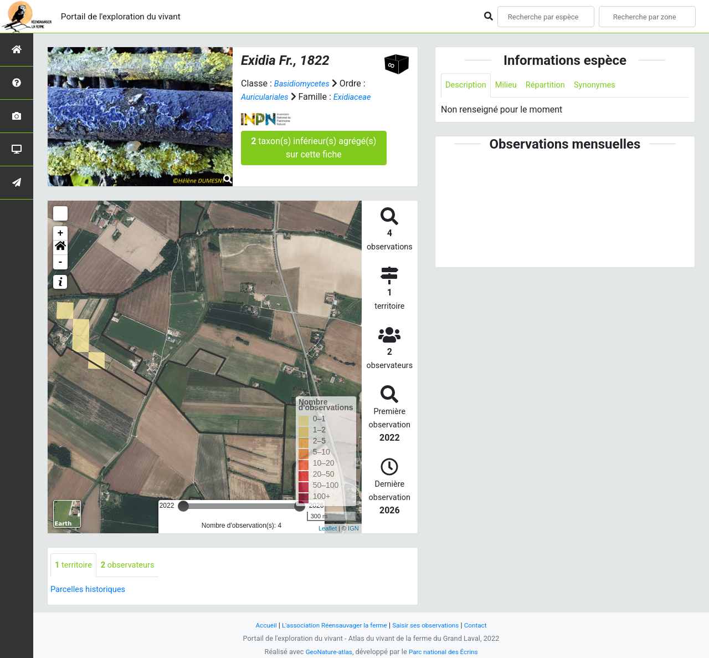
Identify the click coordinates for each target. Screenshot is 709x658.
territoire (75, 565)
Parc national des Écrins (446, 651)
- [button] (61, 262)
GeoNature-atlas (325, 651)
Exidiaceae (358, 96)
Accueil (257, 625)
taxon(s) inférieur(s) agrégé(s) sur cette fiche (313, 148)
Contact (484, 625)
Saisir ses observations (430, 625)
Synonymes (606, 85)
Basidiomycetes (304, 83)
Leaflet (327, 528)
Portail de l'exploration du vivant (131, 16)
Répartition (553, 85)
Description (467, 85)
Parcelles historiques (91, 590)
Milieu (511, 85)
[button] (60, 248)
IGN (353, 528)
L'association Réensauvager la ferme (331, 625)
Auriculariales (267, 96)
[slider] (183, 506)
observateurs (133, 565)
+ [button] (61, 233)
